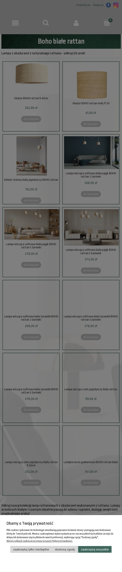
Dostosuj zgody (65, 549)
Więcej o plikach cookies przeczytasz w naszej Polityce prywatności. (39, 541)
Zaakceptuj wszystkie (95, 549)
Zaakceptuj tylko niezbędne (31, 549)
